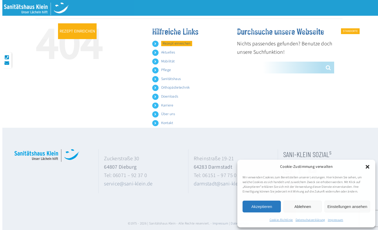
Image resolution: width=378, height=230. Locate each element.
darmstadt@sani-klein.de (221, 184)
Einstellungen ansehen (347, 206)
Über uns (168, 114)
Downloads (169, 96)
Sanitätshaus (171, 79)
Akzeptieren (261, 206)
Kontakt (167, 123)
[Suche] (328, 67)
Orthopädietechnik (175, 87)
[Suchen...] (279, 67)
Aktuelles (168, 52)
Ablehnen (302, 206)
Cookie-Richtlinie (281, 220)
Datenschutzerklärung (310, 220)
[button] (367, 166)
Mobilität (168, 61)
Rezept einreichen (177, 43)
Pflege (166, 70)
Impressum (335, 220)
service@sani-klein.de (128, 184)
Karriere (167, 105)
